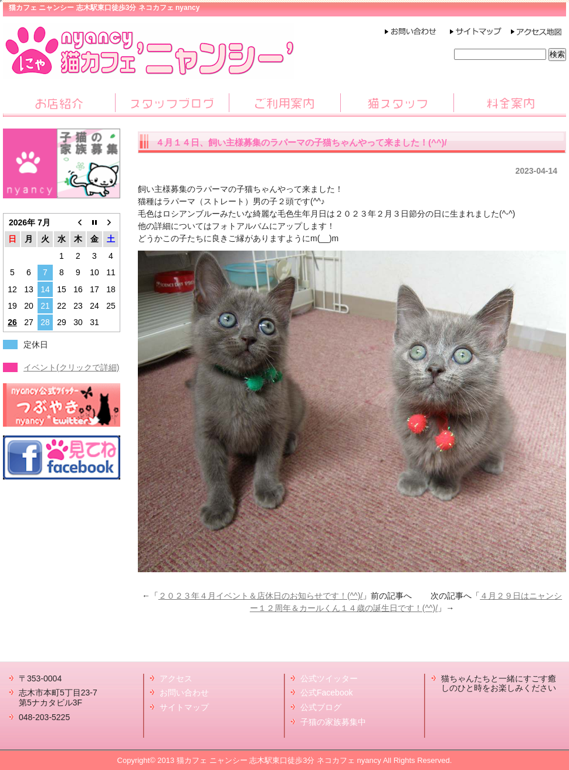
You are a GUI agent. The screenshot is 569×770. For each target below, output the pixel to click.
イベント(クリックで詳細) (71, 367)
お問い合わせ (184, 692)
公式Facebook (326, 692)
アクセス (176, 678)
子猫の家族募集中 (333, 722)
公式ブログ (320, 707)
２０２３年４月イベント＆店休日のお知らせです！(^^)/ (260, 595)
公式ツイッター (329, 678)
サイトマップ (184, 707)
